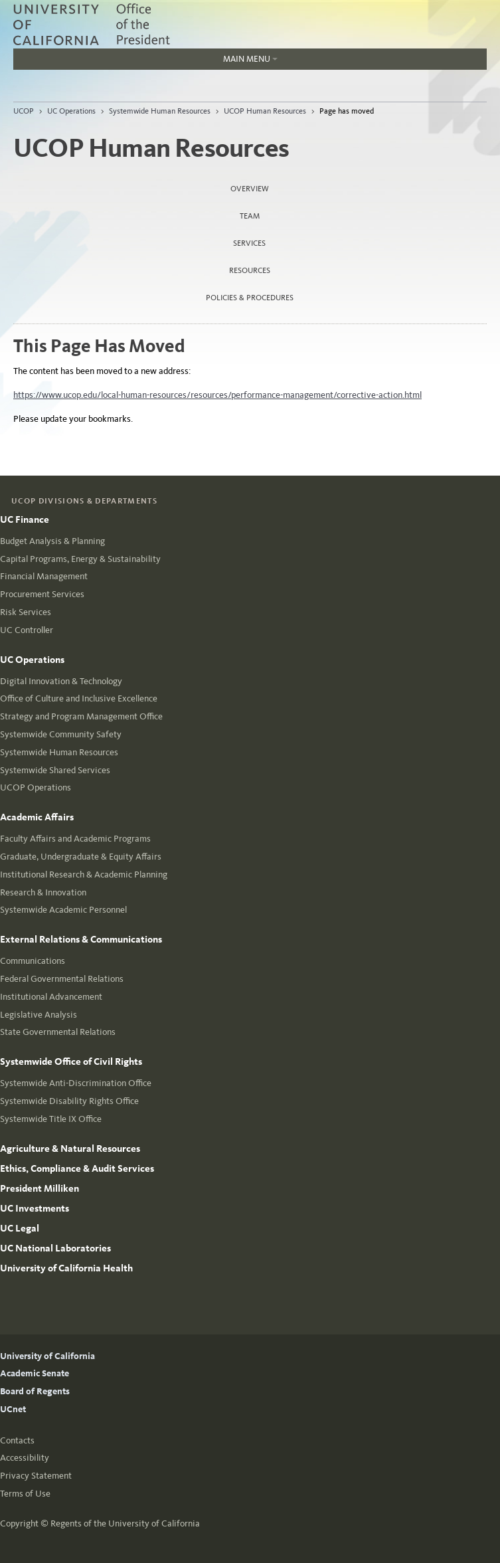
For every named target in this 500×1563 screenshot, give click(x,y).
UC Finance (24, 519)
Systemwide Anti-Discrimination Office (75, 1083)
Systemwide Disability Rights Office (69, 1101)
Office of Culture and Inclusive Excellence (78, 698)
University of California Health (66, 1268)
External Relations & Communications (81, 939)
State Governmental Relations (58, 1032)
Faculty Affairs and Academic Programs (75, 838)
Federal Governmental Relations (62, 978)
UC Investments (34, 1208)
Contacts (17, 1440)
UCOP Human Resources (265, 111)
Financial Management (44, 576)
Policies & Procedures (249, 297)
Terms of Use (25, 1493)
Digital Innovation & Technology (61, 681)
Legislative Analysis (38, 1014)
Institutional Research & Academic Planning (83, 874)
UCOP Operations (35, 787)
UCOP (23, 111)
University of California (47, 1356)
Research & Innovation (43, 892)
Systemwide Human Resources (159, 111)
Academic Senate (34, 1373)
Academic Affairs (37, 817)
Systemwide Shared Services (55, 770)
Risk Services (25, 612)
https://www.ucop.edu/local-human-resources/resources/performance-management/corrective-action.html (217, 395)
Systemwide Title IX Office (51, 1119)
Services (249, 243)
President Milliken (39, 1188)
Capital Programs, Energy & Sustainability (80, 559)
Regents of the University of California (125, 1523)
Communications (32, 960)
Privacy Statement (36, 1475)
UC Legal (19, 1228)
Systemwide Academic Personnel (63, 909)
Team (250, 216)
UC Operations (71, 111)
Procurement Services (42, 594)
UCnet (13, 1409)
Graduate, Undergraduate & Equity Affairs (80, 856)
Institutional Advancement (51, 996)
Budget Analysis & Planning (52, 541)
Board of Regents (35, 1391)
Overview (249, 188)
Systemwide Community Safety (61, 734)
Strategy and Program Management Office (81, 716)
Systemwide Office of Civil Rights (71, 1061)
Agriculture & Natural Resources (70, 1148)
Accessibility (24, 1457)
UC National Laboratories (55, 1248)
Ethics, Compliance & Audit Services (77, 1168)
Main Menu (250, 59)
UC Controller (26, 630)
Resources (249, 270)
